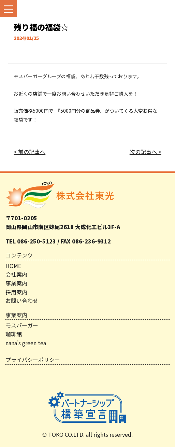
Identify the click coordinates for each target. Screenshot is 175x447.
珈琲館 (13, 334)
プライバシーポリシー (32, 359)
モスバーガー (21, 325)
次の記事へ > (145, 152)
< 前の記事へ (29, 152)
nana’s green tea (25, 343)
